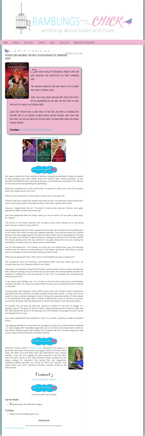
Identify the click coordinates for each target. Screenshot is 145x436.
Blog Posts (28, 42)
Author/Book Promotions (83, 42)
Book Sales (64, 42)
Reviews (15, 42)
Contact (41, 42)
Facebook (43, 379)
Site (35, 379)
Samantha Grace (35, 348)
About (52, 42)
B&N (40, 129)
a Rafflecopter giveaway (14, 428)
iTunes (47, 129)
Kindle (33, 129)
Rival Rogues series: (50, 138)
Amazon (24, 129)
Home (5, 42)
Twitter (52, 379)
